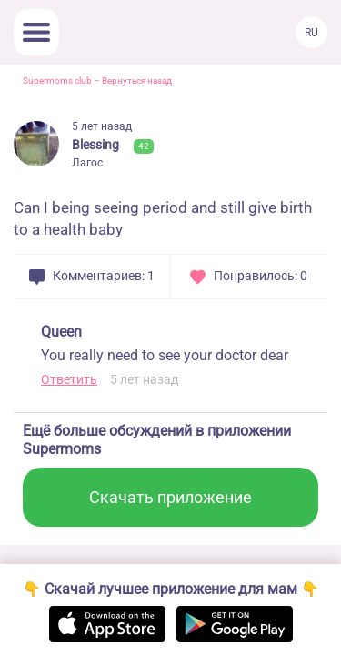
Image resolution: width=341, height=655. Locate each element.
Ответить (69, 379)
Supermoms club (57, 81)
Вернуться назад (137, 81)
